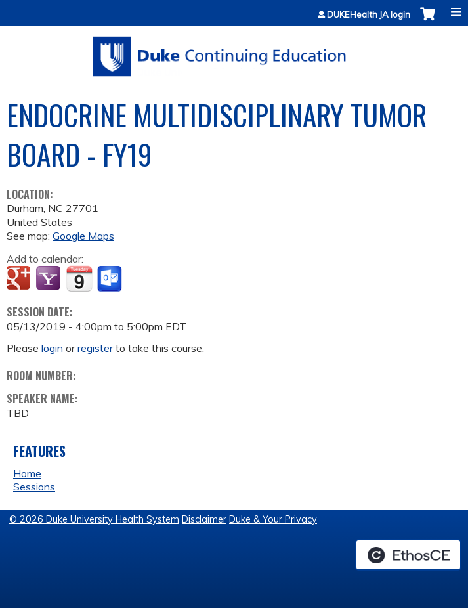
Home (27, 473)
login (52, 348)
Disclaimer (204, 519)
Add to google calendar (20, 279)
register (95, 348)
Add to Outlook (110, 279)
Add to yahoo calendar (49, 279)
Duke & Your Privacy (273, 519)
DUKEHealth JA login (368, 15)
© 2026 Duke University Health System (94, 519)
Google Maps (83, 235)
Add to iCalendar (79, 278)
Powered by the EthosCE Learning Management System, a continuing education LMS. (408, 555)
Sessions (34, 486)
